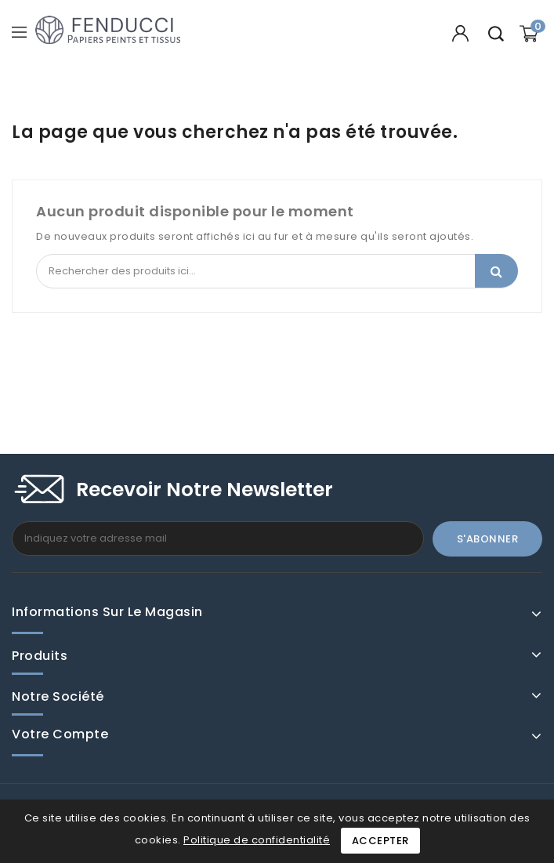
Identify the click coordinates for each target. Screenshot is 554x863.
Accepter (380, 840)
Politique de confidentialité (256, 839)
